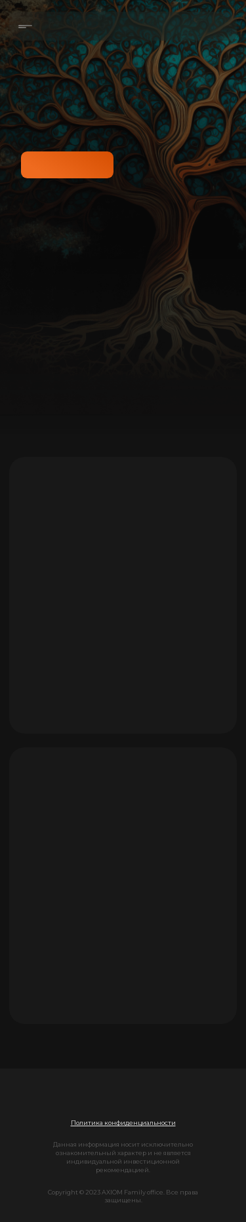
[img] (123, 1096)
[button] (123, 1122)
